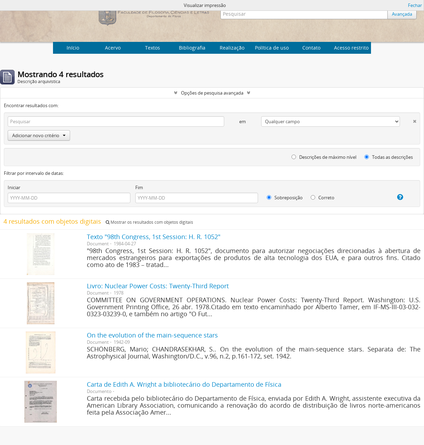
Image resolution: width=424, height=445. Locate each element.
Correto (322, 197)
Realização (232, 47)
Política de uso (272, 47)
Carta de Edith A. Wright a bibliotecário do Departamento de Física (184, 384)
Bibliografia (192, 47)
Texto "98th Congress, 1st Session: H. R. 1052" (153, 236)
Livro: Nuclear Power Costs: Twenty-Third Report (158, 286)
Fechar (415, 5)
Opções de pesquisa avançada (212, 93)
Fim (139, 187)
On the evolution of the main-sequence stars (152, 335)
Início (73, 47)
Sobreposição (285, 197)
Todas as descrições (388, 157)
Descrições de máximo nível (324, 157)
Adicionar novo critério (39, 135)
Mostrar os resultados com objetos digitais (149, 222)
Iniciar (14, 187)
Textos (152, 47)
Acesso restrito (351, 47)
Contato (311, 47)
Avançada (402, 14)
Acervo (113, 47)
